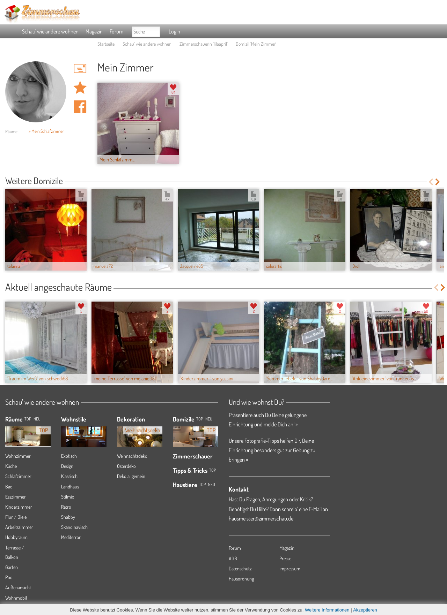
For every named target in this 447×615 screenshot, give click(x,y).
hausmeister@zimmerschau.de (261, 518)
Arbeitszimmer (19, 527)
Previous (430, 181)
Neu (208, 419)
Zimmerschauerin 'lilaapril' (203, 44)
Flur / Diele (16, 517)
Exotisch (69, 456)
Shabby (68, 517)
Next (438, 181)
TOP (27, 419)
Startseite (106, 44)
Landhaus (70, 486)
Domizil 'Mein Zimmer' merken (80, 87)
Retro (66, 507)
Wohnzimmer (18, 456)
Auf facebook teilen (80, 107)
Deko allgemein (131, 476)
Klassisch (69, 476)
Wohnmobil (16, 598)
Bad (9, 486)
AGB (233, 558)
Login (174, 31)
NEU (37, 419)
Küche (11, 466)
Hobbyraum (16, 537)
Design (67, 466)
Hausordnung (241, 579)
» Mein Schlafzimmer (46, 131)
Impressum (289, 568)
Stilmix (67, 497)
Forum (116, 31)
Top (199, 419)
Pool (9, 577)
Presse (285, 558)
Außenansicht (18, 587)
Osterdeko (126, 466)
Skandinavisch (74, 527)
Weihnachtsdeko (132, 456)
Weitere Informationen (327, 610)
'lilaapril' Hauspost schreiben (80, 68)
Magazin (94, 31)
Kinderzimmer (18, 507)
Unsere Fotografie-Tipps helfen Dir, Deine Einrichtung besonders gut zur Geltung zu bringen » (272, 450)
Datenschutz (240, 568)
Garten (11, 567)
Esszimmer (15, 497)
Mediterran (71, 537)
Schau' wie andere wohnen (50, 31)
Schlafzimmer (18, 476)
